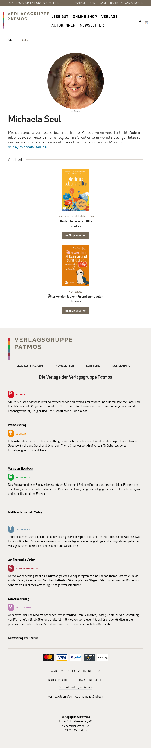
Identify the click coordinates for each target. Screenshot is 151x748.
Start (11, 40)
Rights (114, 3)
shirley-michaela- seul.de (27, 147)
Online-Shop (85, 16)
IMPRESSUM (91, 671)
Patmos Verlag (17, 425)
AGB (54, 671)
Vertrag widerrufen (60, 697)
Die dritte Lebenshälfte (75, 221)
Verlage (109, 16)
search (140, 21)
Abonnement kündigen (89, 697)
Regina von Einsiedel (68, 216)
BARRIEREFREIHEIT (92, 680)
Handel (103, 3)
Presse (92, 3)
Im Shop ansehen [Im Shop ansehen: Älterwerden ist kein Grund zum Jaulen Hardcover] (75, 311)
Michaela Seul (87, 216)
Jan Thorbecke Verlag (21, 560)
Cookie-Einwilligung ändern (75, 687)
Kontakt (80, 3)
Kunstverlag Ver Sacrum (23, 638)
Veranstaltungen (132, 3)
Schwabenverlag (18, 599)
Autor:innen (63, 25)
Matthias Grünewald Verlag (25, 512)
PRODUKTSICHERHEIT (61, 680)
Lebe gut (59, 16)
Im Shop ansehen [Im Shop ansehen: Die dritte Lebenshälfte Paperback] (75, 235)
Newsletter (92, 25)
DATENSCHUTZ (70, 671)
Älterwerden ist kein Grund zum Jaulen (75, 296)
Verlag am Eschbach (20, 468)
